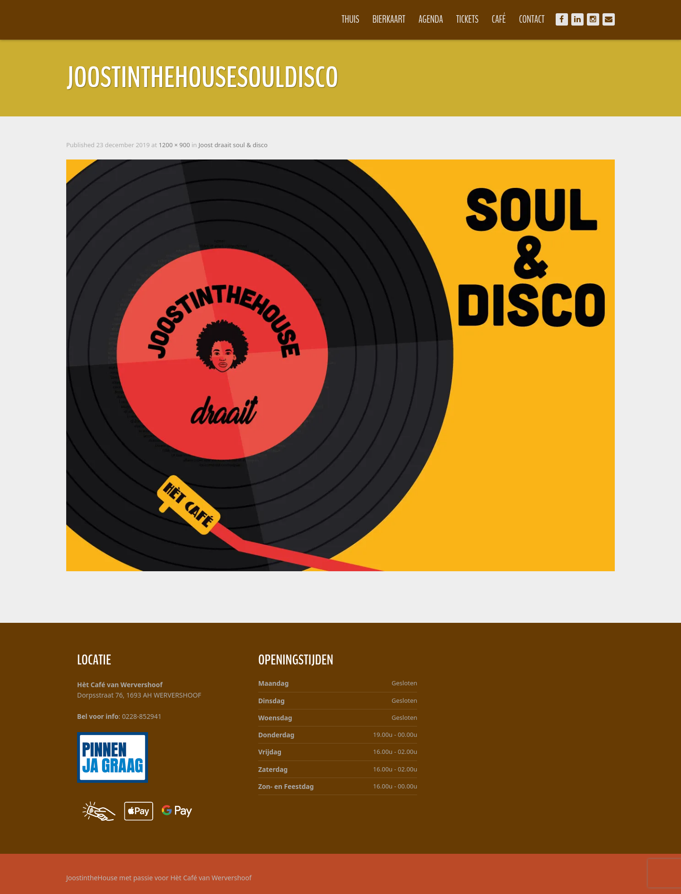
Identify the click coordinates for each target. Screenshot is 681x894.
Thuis (345, 19)
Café (494, 19)
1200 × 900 (178, 145)
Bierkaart (384, 19)
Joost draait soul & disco (237, 145)
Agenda (426, 19)
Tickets (463, 19)
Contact (527, 19)
